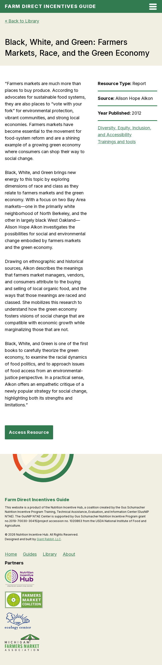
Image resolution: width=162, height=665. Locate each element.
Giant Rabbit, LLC (49, 539)
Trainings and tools (117, 141)
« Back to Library (22, 21)
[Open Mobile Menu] (153, 7)
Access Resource (29, 432)
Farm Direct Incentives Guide (50, 6)
